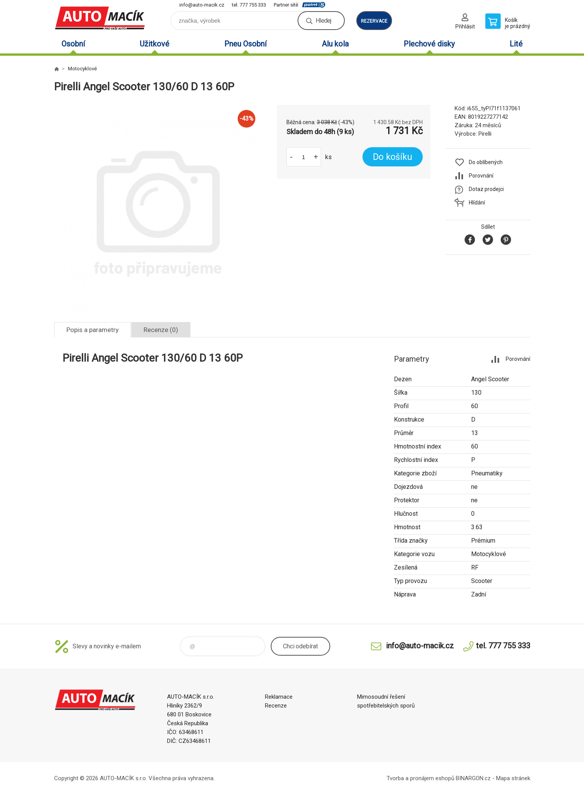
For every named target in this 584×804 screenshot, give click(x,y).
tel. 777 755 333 (249, 5)
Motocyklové (82, 68)
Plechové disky (429, 43)
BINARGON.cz (473, 778)
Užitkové (154, 43)
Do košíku (392, 157)
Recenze (276, 705)
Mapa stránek (513, 778)
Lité (516, 43)
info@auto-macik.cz (201, 5)
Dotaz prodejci (486, 189)
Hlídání (477, 202)
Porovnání (481, 176)
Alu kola (335, 43)
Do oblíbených (486, 162)
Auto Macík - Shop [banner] (100, 18)
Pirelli (484, 133)
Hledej (323, 20)
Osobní (73, 43)
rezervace (374, 21)
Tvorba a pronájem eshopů (420, 778)
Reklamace (279, 696)
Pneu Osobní (245, 43)
